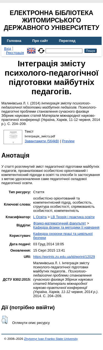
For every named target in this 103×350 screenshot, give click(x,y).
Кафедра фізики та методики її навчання (66, 227)
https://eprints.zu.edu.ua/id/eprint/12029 (64, 257)
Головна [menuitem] (14, 41)
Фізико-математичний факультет (59, 223)
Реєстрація (15, 53)
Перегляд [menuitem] (67, 41)
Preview (68, 141)
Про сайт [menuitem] (40, 41)
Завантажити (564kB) (42, 141)
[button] (4, 320)
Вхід (7, 49)
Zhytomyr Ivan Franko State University (51, 338)
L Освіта (40, 217)
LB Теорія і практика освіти (72, 217)
